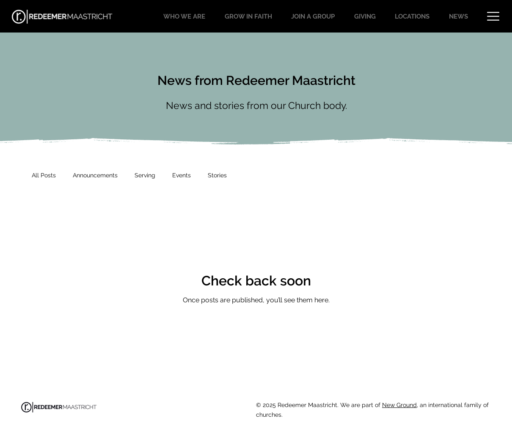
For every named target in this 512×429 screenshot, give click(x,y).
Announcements (95, 175)
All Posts (44, 175)
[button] (493, 16)
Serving (145, 175)
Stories (217, 175)
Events (181, 175)
